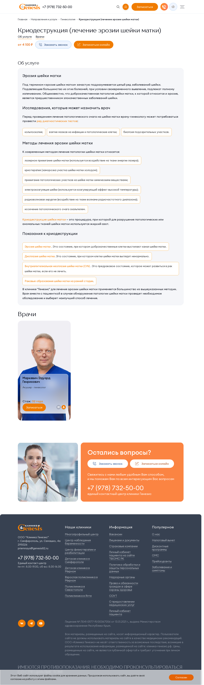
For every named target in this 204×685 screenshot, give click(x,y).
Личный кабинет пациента (120, 612)
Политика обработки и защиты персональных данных (124, 568)
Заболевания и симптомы (162, 568)
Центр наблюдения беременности (78, 541)
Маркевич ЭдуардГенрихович (36, 379)
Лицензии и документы (124, 540)
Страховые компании (123, 546)
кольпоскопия (33, 132)
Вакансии (115, 534)
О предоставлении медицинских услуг (122, 603)
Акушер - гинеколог (34, 387)
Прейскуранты (162, 561)
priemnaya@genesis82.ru (33, 548)
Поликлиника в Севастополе (75, 588)
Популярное (163, 527)
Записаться (145, 7)
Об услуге (25, 36)
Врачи (40, 36)
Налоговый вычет (163, 540)
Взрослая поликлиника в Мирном (81, 578)
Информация (120, 527)
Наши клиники (78, 527)
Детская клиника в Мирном (77, 569)
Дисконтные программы (160, 547)
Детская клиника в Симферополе (77, 560)
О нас (156, 534)
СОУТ (113, 595)
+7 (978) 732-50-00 (57, 7)
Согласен (181, 677)
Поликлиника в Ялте (78, 595)
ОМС (155, 555)
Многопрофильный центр (82, 534)
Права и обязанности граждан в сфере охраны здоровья (123, 586)
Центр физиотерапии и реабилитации (80, 551)
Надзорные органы (122, 577)
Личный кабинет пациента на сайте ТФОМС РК (122, 555)
